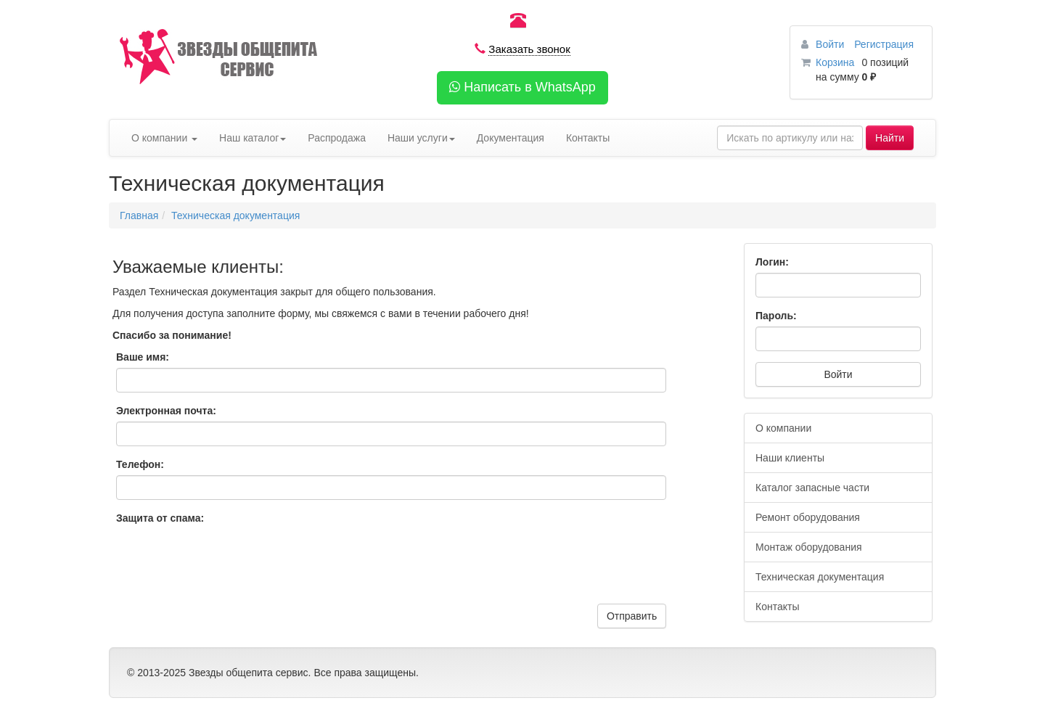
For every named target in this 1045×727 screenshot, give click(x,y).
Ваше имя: (142, 357)
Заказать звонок (529, 49)
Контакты (588, 138)
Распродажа (337, 138)
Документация (510, 138)
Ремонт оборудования (807, 517)
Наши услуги (421, 138)
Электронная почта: (166, 410)
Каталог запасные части (812, 487)
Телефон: (140, 464)
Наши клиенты (789, 458)
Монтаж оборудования (808, 547)
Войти (831, 44)
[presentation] (226, 568)
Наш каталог (252, 138)
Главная (139, 215)
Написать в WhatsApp (522, 87)
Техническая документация (235, 215)
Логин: (772, 262)
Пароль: (776, 315)
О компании (164, 138)
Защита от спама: (160, 518)
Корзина (835, 62)
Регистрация (884, 44)
